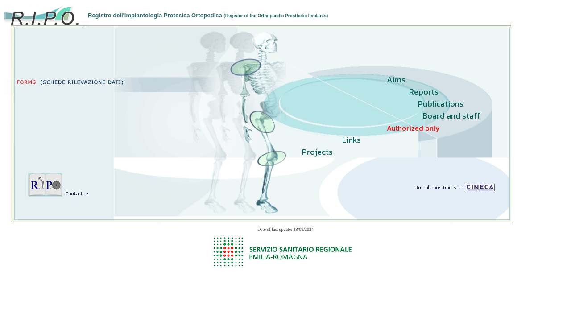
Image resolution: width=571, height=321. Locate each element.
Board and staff (451, 116)
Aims (396, 80)
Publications (440, 104)
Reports (424, 92)
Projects (317, 152)
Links (351, 140)
